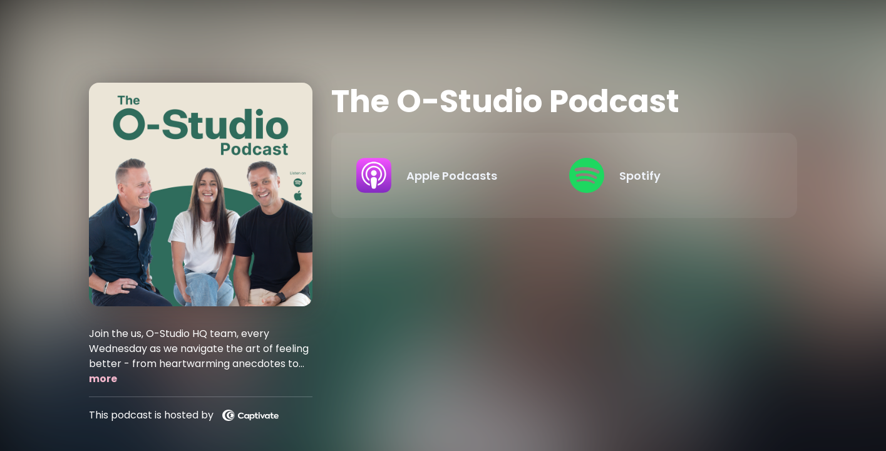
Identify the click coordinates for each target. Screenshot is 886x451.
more (103, 378)
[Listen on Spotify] (665, 175)
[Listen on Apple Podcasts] (452, 175)
